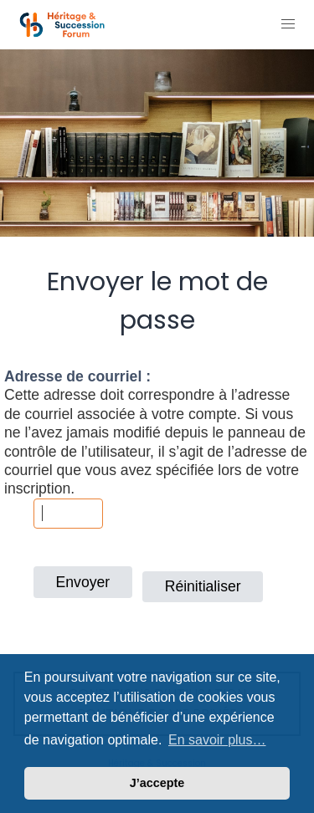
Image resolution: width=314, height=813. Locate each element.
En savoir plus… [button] (217, 740)
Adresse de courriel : (77, 376)
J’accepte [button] (157, 783)
